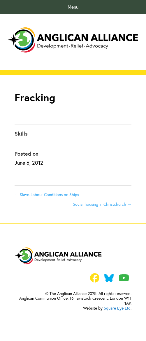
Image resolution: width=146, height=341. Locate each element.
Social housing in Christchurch (102, 204)
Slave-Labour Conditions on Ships (47, 194)
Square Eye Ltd (117, 308)
